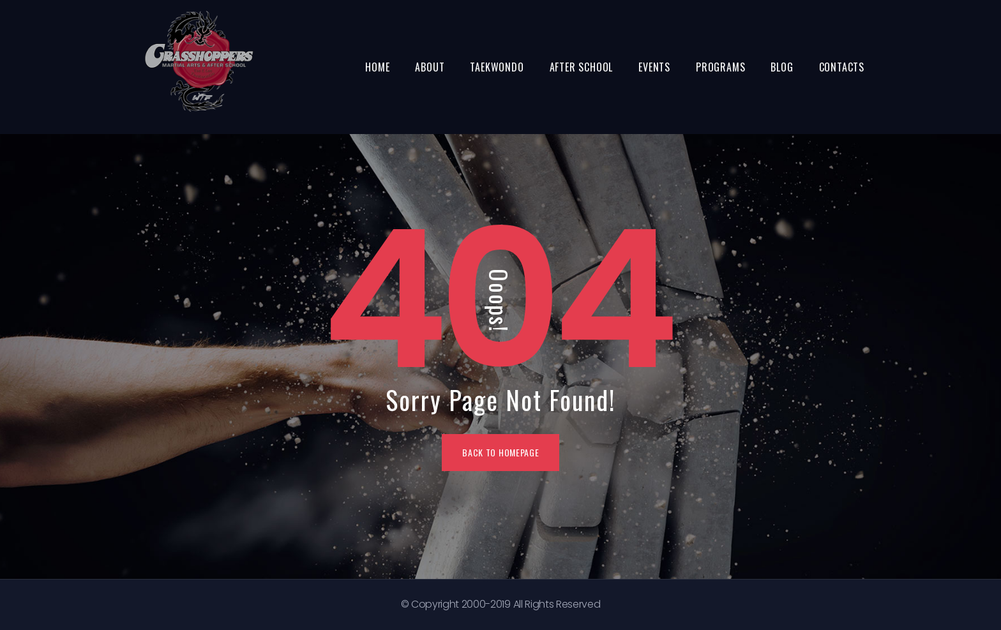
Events (654, 67)
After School (581, 67)
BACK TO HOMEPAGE (500, 452)
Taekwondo (496, 67)
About (429, 67)
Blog (782, 67)
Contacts (841, 67)
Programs (720, 67)
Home (377, 67)
